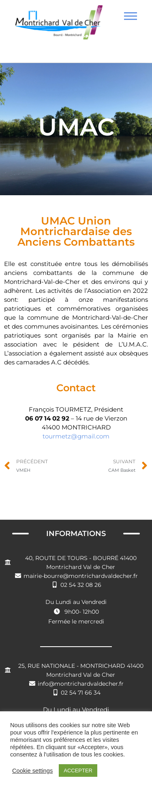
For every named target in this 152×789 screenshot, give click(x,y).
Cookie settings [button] (32, 770)
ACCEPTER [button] (78, 770)
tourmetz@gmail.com (76, 436)
